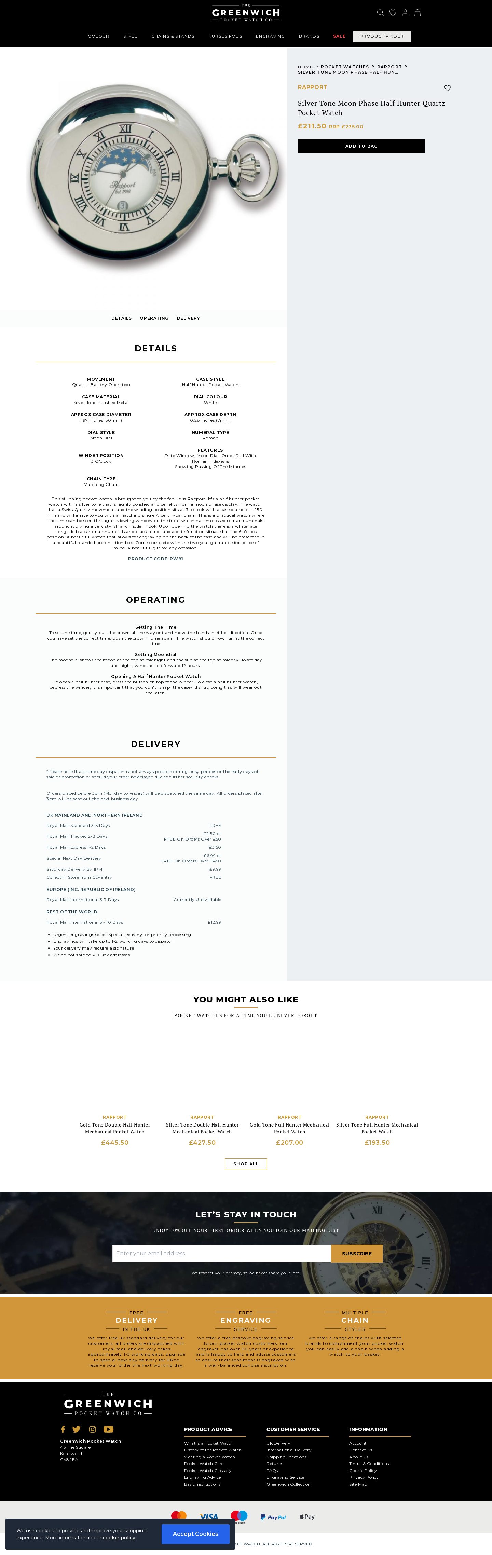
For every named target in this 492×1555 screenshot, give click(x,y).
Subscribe (357, 1254)
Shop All (246, 1164)
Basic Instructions (202, 1484)
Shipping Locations (286, 1456)
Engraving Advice (202, 1477)
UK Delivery (278, 1443)
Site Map (358, 1484)
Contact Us (360, 1449)
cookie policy (119, 1537)
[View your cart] (417, 12)
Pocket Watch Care (204, 1463)
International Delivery (289, 1449)
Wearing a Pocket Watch (209, 1456)
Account (358, 1443)
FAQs (272, 1470)
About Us (358, 1456)
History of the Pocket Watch (213, 1449)
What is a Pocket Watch (209, 1443)
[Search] (380, 12)
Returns (274, 1463)
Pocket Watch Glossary (208, 1470)
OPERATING (154, 318)
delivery (188, 318)
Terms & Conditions (369, 1463)
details (121, 318)
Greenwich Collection (288, 1484)
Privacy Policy (364, 1477)
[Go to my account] (393, 12)
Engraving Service (285, 1477)
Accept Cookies (195, 1534)
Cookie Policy (363, 1470)
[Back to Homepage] (246, 12)
